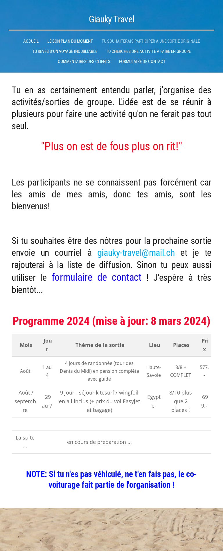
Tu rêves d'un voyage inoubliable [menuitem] (64, 51)
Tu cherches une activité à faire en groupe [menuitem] (148, 51)
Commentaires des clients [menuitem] (84, 61)
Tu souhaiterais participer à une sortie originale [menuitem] (151, 41)
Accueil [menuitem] (31, 41)
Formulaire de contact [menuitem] (142, 61)
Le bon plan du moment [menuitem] (70, 41)
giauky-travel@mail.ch (136, 252)
